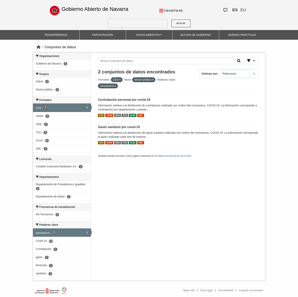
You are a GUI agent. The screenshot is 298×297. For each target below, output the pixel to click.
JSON (109, 115)
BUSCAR (180, 23)
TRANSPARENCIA (56, 34)
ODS (117, 115)
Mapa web (189, 290)
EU (243, 10)
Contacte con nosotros (251, 290)
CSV (101, 115)
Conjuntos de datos (60, 47)
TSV (125, 115)
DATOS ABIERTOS (148, 34)
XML (141, 115)
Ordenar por (209, 73)
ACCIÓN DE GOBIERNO (195, 34)
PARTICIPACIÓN (102, 34)
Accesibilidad (225, 290)
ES (235, 10)
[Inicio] (39, 47)
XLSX (132, 115)
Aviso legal (206, 290)
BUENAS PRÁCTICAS (242, 34)
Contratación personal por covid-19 (124, 99)
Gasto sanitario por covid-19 (119, 127)
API (156, 156)
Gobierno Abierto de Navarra (95, 9)
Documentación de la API (177, 156)
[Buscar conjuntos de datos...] (166, 60)
